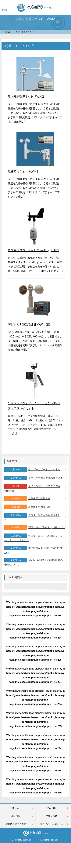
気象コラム (16, 469)
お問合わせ (51, 816)
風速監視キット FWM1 (23, 171)
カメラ (16, 486)
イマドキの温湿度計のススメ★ (45, 478)
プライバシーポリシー (51, 824)
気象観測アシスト (31, 840)
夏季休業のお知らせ (39, 506)
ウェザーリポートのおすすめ (44, 469)
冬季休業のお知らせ (39, 498)
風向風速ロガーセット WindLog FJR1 (33, 250)
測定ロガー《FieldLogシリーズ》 (46, 527)
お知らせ (16, 498)
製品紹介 (51, 808)
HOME (8, 32)
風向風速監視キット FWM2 (26, 96)
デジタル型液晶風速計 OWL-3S (29, 324)
